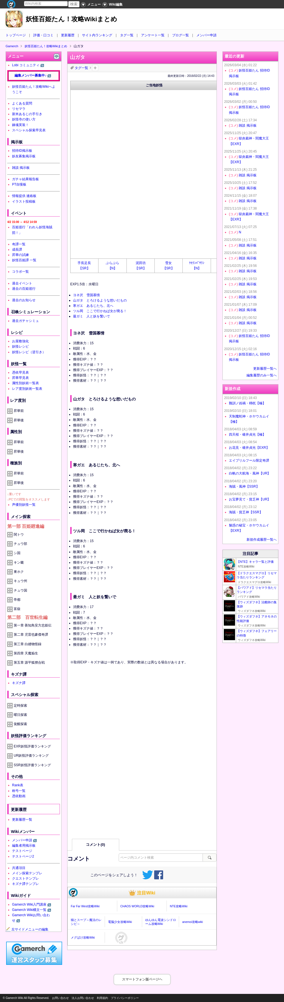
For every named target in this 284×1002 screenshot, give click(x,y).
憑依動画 (18, 796)
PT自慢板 (19, 184)
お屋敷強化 (20, 341)
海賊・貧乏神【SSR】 (246, 512)
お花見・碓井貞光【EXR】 (249, 448)
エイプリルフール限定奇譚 (249, 460)
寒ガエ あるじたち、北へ (93, 306)
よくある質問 (22, 103)
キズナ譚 (18, 683)
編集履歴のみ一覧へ (262, 375)
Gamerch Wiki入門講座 (29, 904)
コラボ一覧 (20, 272)
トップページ (16, 35)
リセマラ (18, 109)
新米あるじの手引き (27, 114)
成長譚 (17, 249)
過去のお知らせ (24, 300)
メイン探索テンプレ (27, 873)
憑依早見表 (20, 372)
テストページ (22, 851)
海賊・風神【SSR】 (244, 486)
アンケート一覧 (153, 35)
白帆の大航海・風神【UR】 (250, 473)
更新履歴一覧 (22, 819)
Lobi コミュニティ (25, 65)
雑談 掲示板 (21, 168)
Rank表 (17, 785)
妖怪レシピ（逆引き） (29, 352)
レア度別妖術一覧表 (27, 389)
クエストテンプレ (25, 878)
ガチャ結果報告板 (25, 179)
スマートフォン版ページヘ (142, 979)
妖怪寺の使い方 (24, 119)
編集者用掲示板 (24, 845)
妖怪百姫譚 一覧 (24, 260)
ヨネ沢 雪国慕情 (86, 295)
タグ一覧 (126, 35)
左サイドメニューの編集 (27, 929)
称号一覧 (18, 791)
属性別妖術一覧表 (25, 383)
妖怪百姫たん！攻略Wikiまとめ (71, 19)
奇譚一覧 (18, 244)
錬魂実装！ (20, 125)
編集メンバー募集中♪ (30, 75)
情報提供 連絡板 (24, 196)
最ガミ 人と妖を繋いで (91, 316)
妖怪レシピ (20, 346)
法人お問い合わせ (83, 997)
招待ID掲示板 (22, 151)
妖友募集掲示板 (24, 156)
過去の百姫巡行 (24, 289)
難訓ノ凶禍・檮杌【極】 (247, 403)
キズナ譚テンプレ (25, 884)
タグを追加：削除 (95, 68)
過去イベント (22, 283)
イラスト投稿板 (24, 201)
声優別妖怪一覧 (24, 505)
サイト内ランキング (97, 35)
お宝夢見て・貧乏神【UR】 (250, 499)
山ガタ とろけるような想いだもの (100, 300)
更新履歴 (67, 35)
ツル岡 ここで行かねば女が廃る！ (100, 311)
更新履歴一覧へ (265, 369)
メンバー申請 (206, 35)
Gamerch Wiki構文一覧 (29, 910)
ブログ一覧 (180, 35)
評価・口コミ (43, 35)
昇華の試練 (20, 255)
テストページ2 (23, 856)
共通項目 (18, 868)
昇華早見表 (20, 378)
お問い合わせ (60, 997)
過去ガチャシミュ (25, 321)
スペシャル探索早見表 (29, 130)
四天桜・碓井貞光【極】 (247, 434)
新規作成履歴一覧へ (262, 540)
